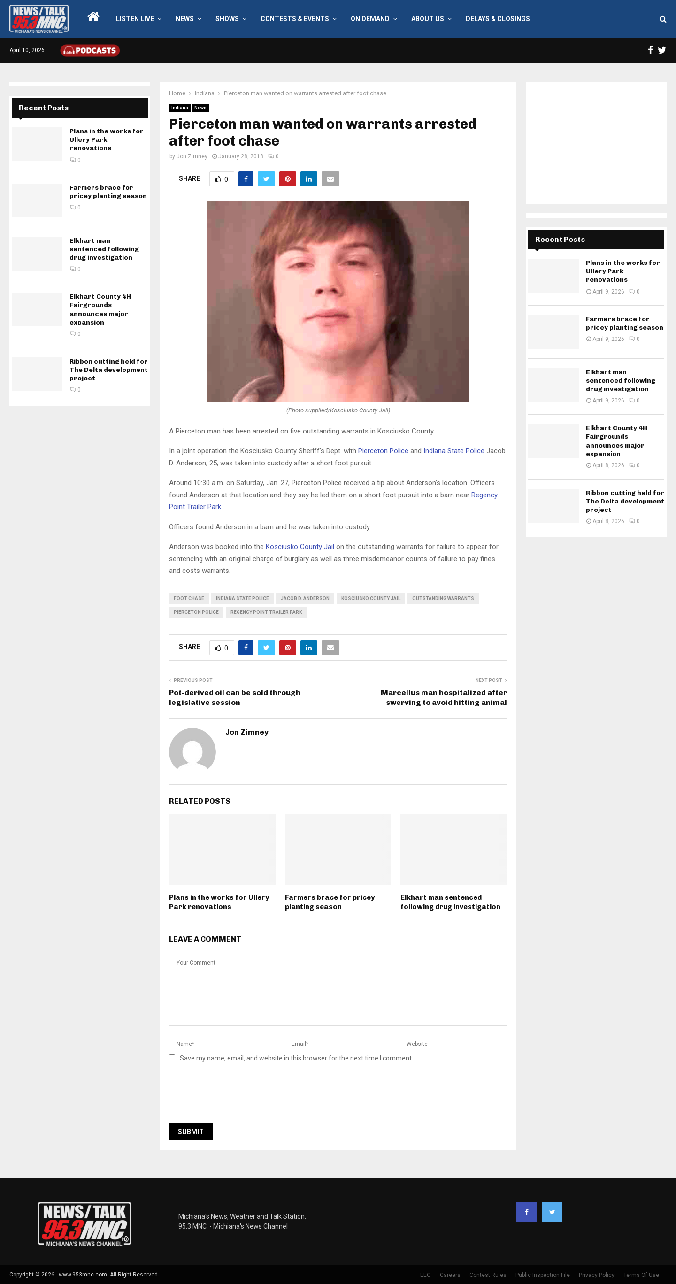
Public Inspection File (542, 1275)
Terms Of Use (641, 1275)
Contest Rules (488, 1275)
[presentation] (240, 1095)
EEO (425, 1275)
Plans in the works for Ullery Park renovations (219, 902)
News (185, 19)
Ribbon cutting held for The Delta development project (108, 369)
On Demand (370, 19)
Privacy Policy (597, 1275)
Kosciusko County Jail (300, 546)
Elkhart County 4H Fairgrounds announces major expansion (100, 309)
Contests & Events (295, 19)
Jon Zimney (192, 156)
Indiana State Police (453, 451)
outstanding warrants (443, 598)
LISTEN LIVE (135, 19)
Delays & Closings (498, 19)
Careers (450, 1275)
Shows (227, 19)
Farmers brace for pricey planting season (330, 902)
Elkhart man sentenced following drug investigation (450, 902)
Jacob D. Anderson (305, 598)
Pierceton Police (383, 451)
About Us (427, 19)
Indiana (179, 107)
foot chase (189, 598)
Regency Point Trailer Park (266, 612)
